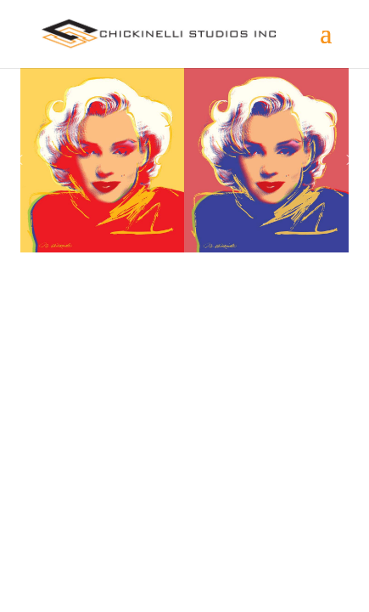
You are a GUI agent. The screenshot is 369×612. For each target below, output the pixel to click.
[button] (19, 160)
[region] (184, 159)
